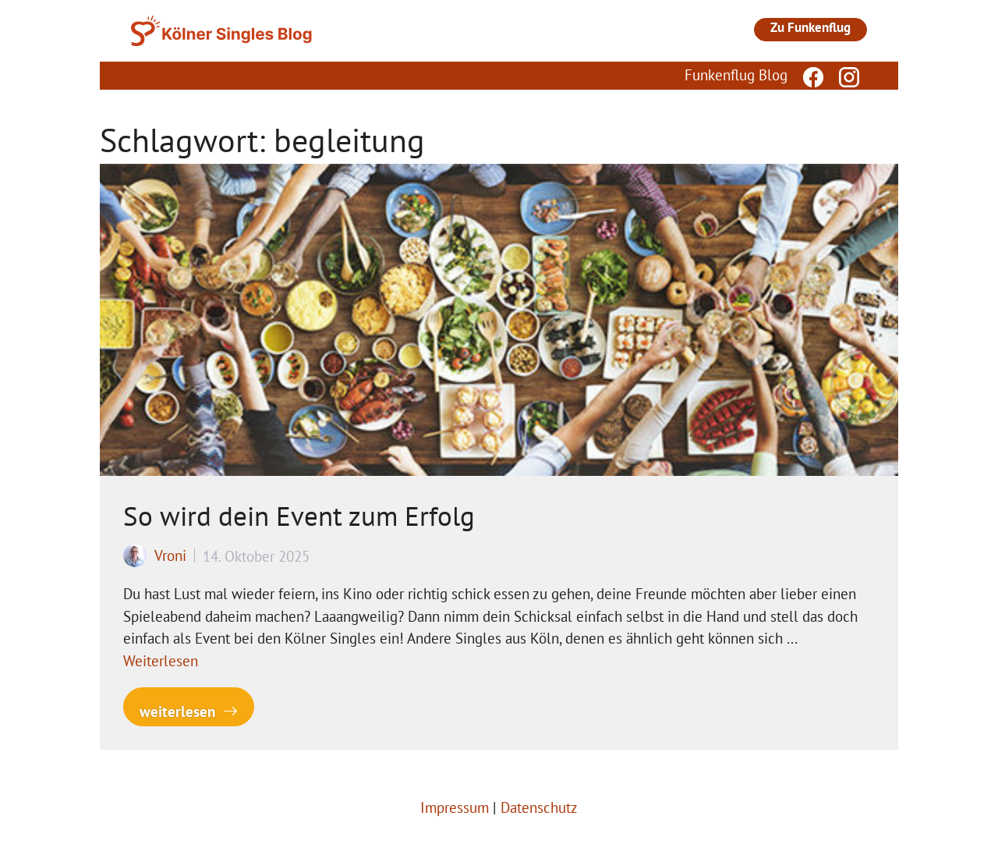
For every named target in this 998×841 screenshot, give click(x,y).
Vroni (170, 555)
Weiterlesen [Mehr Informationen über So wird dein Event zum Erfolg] (160, 660)
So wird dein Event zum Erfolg (299, 516)
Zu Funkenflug (810, 27)
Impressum (454, 807)
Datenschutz (539, 807)
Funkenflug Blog (736, 75)
